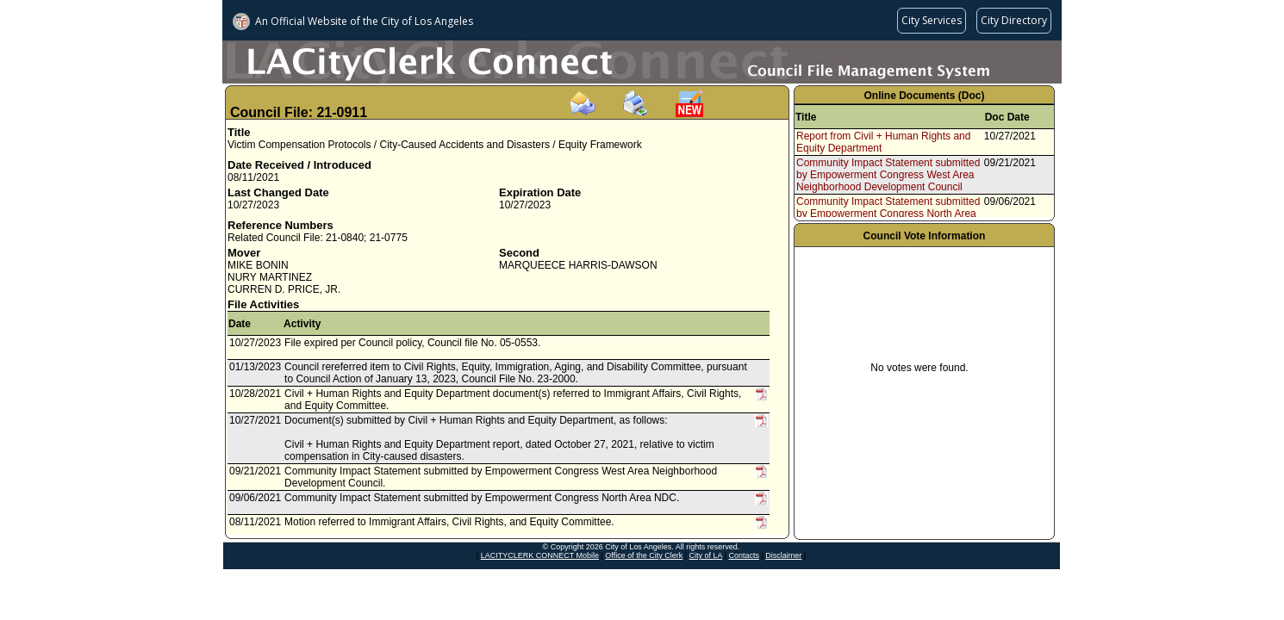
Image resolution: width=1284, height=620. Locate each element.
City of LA (706, 555)
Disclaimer (783, 555)
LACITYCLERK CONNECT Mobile (540, 555)
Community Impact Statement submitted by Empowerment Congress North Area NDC (888, 213)
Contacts (743, 555)
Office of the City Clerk (644, 555)
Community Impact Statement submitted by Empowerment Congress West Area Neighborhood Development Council (888, 175)
